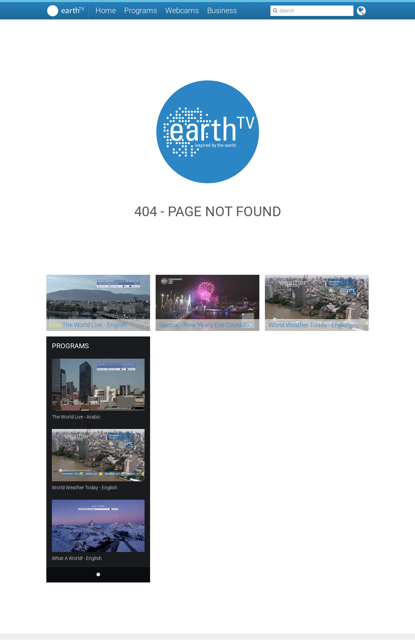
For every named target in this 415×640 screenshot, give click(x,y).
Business (222, 10)
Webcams (182, 10)
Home (105, 10)
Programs (140, 10)
